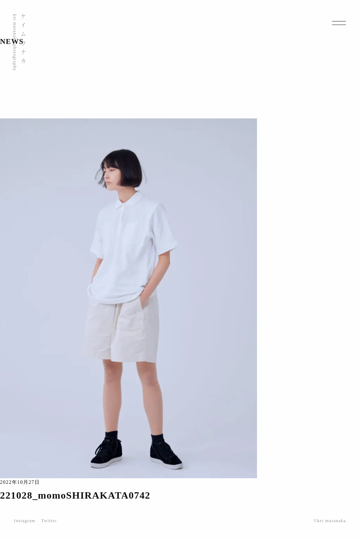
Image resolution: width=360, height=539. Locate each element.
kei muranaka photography (15, 42)
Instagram (25, 520)
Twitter (49, 520)
